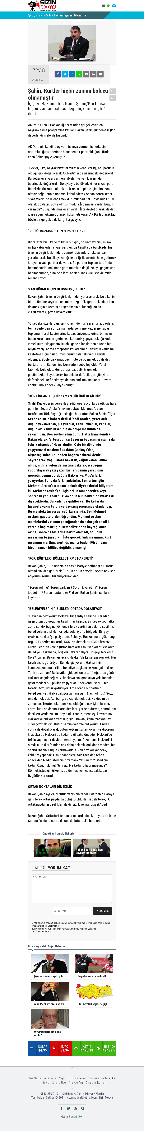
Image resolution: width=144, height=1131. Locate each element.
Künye (45, 1082)
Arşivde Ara (76, 1082)
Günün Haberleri (76, 1078)
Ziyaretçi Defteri (95, 1082)
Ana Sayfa (35, 1078)
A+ (113, 91)
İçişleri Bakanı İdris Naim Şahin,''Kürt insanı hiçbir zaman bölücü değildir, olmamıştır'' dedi (68, 108)
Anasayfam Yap (54, 1078)
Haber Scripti (69, 1117)
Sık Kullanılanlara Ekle (102, 1078)
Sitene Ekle (59, 1082)
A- (112, 98)
